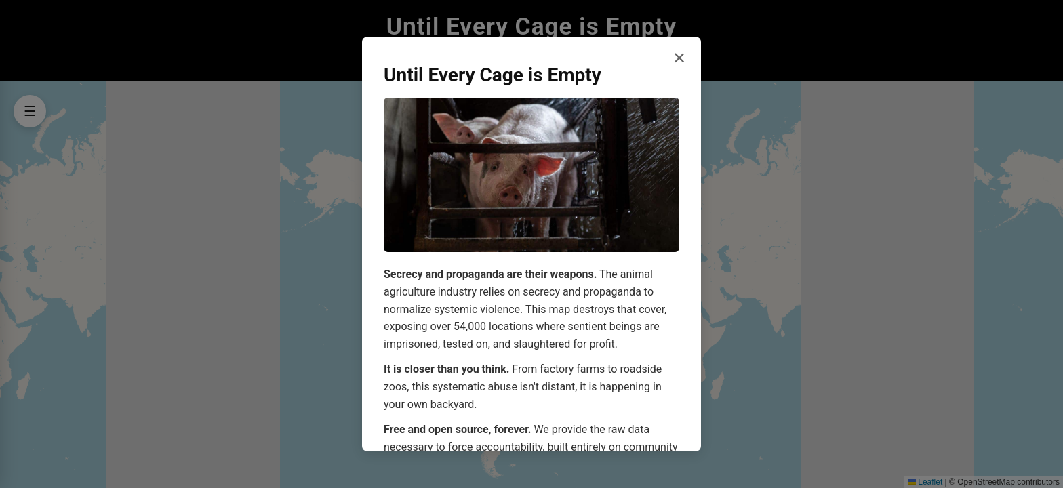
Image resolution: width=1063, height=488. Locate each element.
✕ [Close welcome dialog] (679, 58)
